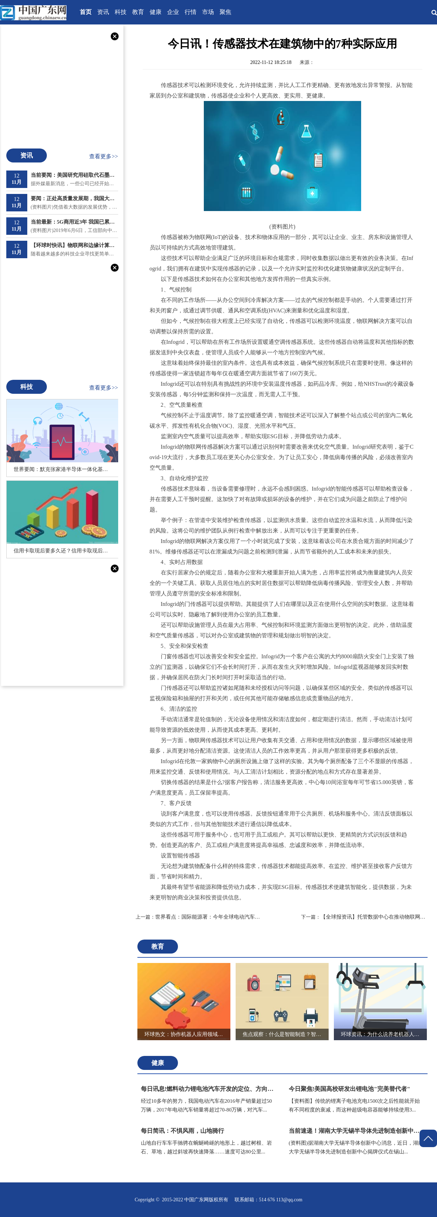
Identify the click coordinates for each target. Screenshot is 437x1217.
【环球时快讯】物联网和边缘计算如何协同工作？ (74, 245)
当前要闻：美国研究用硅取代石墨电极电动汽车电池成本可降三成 (74, 175)
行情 (190, 12)
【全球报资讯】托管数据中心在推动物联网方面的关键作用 (365, 917)
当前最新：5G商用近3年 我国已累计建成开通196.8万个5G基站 (74, 222)
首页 (86, 12)
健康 (156, 12)
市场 (208, 12)
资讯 (103, 12)
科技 (121, 12)
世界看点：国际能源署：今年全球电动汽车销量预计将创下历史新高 (200, 917)
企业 (173, 12)
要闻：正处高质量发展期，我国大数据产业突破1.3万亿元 (74, 198)
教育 (138, 12)
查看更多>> (103, 156)
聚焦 (225, 12)
